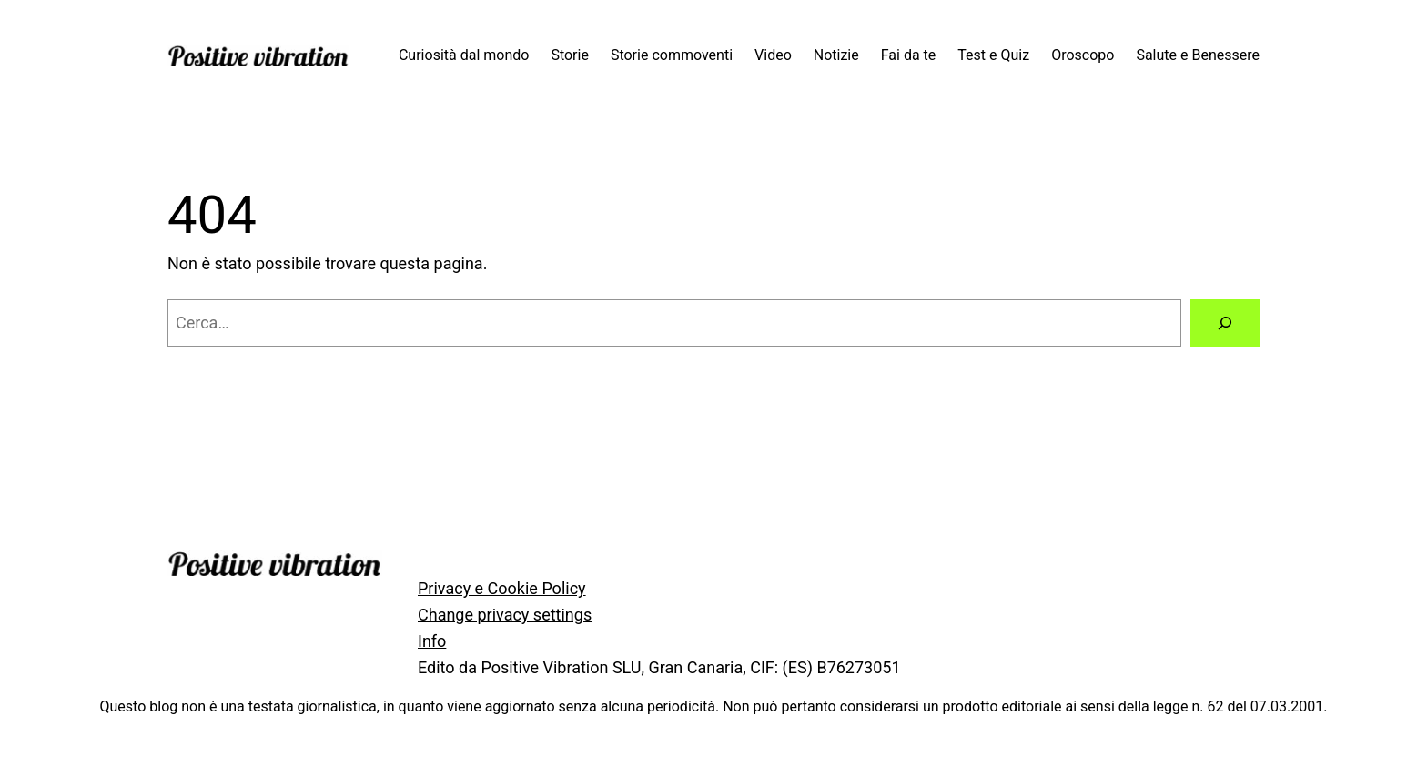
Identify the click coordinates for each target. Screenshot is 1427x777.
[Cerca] (1225, 323)
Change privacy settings (505, 614)
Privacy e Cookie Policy (502, 588)
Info (432, 641)
